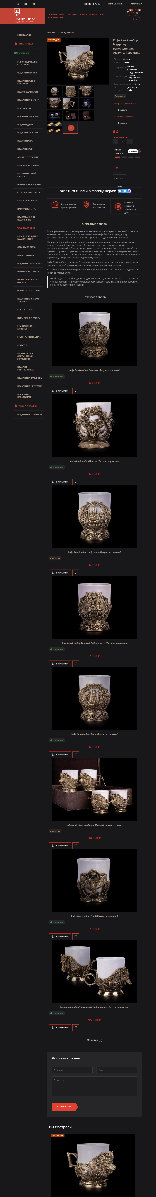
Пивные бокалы (25, 255)
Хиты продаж (23, 44)
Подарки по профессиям (24, 395)
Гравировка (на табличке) (124, 103)
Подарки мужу (25, 141)
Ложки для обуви (26, 247)
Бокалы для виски (27, 200)
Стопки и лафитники (28, 192)
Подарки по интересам (29, 386)
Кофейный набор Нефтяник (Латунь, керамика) (94, 552)
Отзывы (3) (94, 1040)
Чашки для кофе (26, 228)
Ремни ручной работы (29, 337)
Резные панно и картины (25, 327)
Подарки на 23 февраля (29, 414)
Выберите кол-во (120, 137)
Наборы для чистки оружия (27, 281)
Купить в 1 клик (119, 180)
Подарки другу (25, 124)
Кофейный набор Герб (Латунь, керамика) (94, 916)
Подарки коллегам (27, 132)
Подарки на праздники (30, 378)
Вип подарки (24, 108)
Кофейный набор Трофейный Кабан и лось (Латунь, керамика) (94, 1007)
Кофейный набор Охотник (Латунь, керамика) (94, 370)
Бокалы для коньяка (28, 165)
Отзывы (93, 14)
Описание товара (94, 224)
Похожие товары (94, 297)
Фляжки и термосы (27, 157)
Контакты (53, 17)
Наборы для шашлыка (29, 184)
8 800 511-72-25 (92, 4)
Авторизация (136, 4)
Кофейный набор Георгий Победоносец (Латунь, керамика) (94, 643)
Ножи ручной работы (28, 318)
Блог (102, 14)
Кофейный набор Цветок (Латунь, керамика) (94, 461)
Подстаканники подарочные (26, 218)
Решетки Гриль (25, 309)
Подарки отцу (25, 149)
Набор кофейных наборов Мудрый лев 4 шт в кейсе (94, 825)
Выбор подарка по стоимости (27, 63)
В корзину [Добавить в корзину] (60, 390)
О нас (63, 17)
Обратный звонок (115, 4)
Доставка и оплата (77, 14)
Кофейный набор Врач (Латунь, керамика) (94, 734)
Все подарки (24, 35)
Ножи (62, 14)
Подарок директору (28, 92)
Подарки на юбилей (28, 100)
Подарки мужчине (27, 72)
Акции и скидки (25, 406)
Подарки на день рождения (26, 82)
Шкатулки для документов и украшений (25, 356)
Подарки (52, 14)
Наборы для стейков (28, 271)
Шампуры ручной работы (26, 174)
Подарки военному (27, 116)
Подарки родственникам (26, 368)
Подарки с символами (29, 263)
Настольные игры (26, 209)
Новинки (21, 53)
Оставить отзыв (64, 1107)
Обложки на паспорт (28, 290)
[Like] (75, 391)
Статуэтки (22, 345)
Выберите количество (123, 116)
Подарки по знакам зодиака (28, 300)
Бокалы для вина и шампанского (27, 237)
